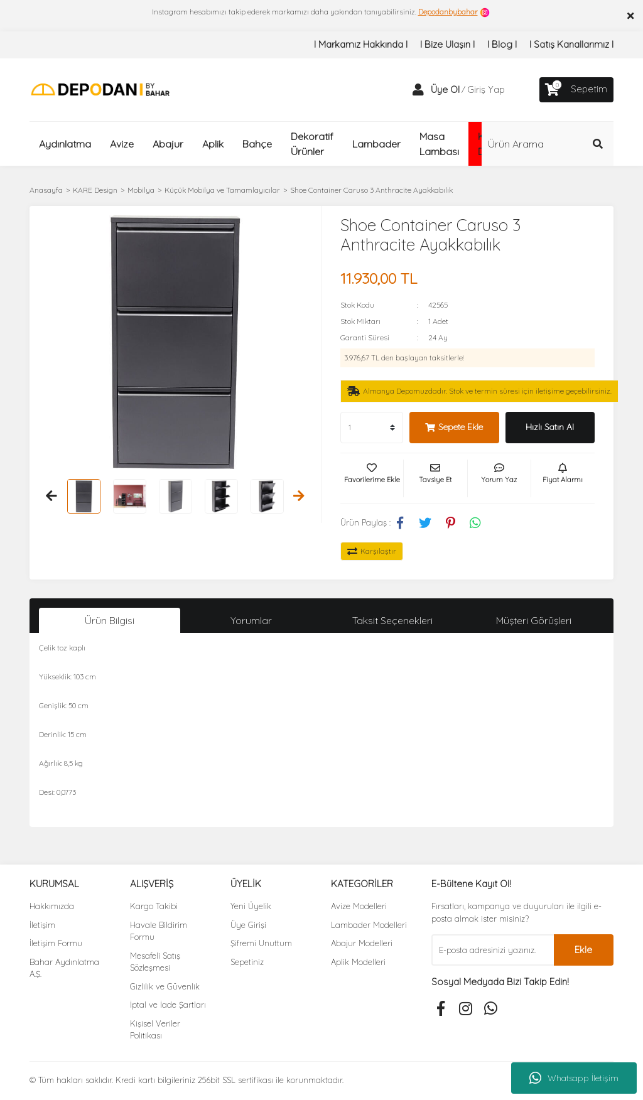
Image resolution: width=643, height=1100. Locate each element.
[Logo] (100, 89)
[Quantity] (371, 427)
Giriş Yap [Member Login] (486, 89)
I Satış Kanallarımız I (571, 44)
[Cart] (576, 89)
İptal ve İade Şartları (168, 1005)
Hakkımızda (52, 906)
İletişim (42, 925)
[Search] (547, 144)
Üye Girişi (248, 925)
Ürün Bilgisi (109, 620)
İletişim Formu (56, 943)
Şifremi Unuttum (261, 943)
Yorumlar (251, 620)
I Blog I (502, 44)
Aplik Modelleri (358, 962)
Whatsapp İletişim (574, 1078)
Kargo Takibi (154, 906)
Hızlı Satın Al (550, 427)
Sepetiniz (247, 962)
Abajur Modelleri (361, 943)
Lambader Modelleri (369, 925)
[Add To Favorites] (371, 478)
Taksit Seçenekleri (392, 620)
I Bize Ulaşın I (447, 44)
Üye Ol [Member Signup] (445, 89)
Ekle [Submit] (583, 950)
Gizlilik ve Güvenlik (165, 986)
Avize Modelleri (359, 906)
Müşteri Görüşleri (533, 620)
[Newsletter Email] (492, 950)
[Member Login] (418, 89)
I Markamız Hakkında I (361, 44)
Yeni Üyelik (250, 906)
